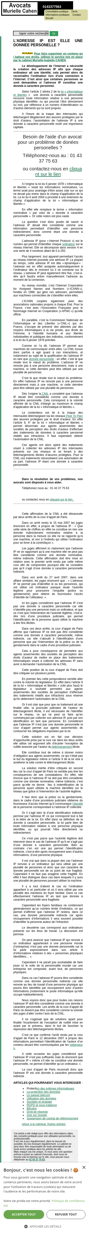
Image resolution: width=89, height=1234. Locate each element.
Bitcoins (32, 1108)
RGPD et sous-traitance (42, 1105)
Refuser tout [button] (66, 1214)
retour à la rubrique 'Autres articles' (44, 1124)
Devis (74, 11)
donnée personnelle (41, 359)
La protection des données (43, 1092)
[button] (44, 1226)
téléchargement (61, 746)
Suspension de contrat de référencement (52, 1118)
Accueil (49, 18)
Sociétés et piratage (39, 1101)
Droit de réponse (37, 1111)
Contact (77, 15)
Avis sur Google (37, 1115)
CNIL (45, 393)
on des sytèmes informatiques (55, 1088)
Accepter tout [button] (24, 1214)
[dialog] (44, 1198)
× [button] (83, 1167)
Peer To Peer (74, 416)
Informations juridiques (58, 15)
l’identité (77, 803)
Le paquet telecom (38, 1095)
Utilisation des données (41, 1098)
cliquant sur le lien (58, 171)
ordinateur (68, 244)
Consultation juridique (57, 11)
